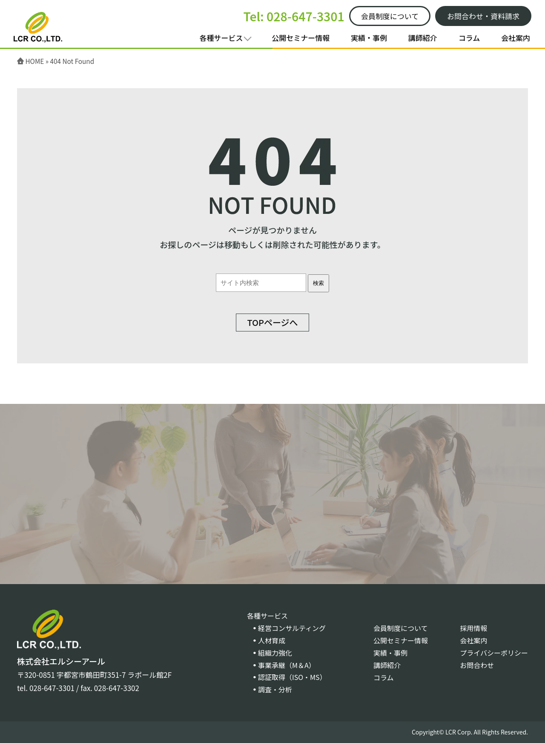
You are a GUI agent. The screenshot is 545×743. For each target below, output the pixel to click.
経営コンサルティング (292, 628)
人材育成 (271, 640)
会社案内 (515, 37)
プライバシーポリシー (494, 653)
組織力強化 (275, 653)
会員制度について (400, 628)
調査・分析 (275, 689)
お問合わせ (477, 665)
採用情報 (473, 628)
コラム (469, 37)
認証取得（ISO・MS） (292, 677)
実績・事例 (369, 37)
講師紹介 (422, 37)
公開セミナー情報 (301, 37)
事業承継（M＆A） (287, 665)
